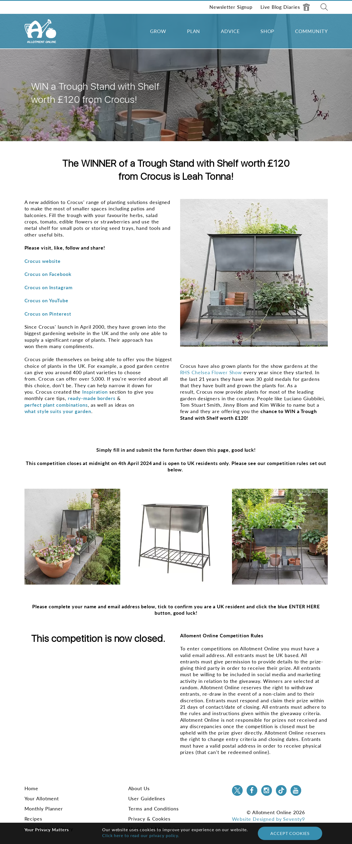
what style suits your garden (57, 411)
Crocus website (42, 261)
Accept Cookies (290, 833)
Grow (158, 31)
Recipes (33, 819)
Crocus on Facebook (48, 274)
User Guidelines (146, 798)
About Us (139, 788)
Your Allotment (41, 798)
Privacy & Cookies (149, 819)
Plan (193, 31)
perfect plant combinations (56, 405)
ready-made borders (91, 398)
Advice (230, 31)
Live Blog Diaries (285, 7)
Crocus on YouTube (46, 300)
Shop (267, 31)
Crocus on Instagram (48, 287)
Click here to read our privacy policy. (140, 835)
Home (31, 788)
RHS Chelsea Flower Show (211, 372)
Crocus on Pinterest (47, 314)
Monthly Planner (43, 809)
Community (311, 31)
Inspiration (95, 392)
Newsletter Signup (230, 7)
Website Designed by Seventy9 (268, 819)
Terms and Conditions (153, 809)
